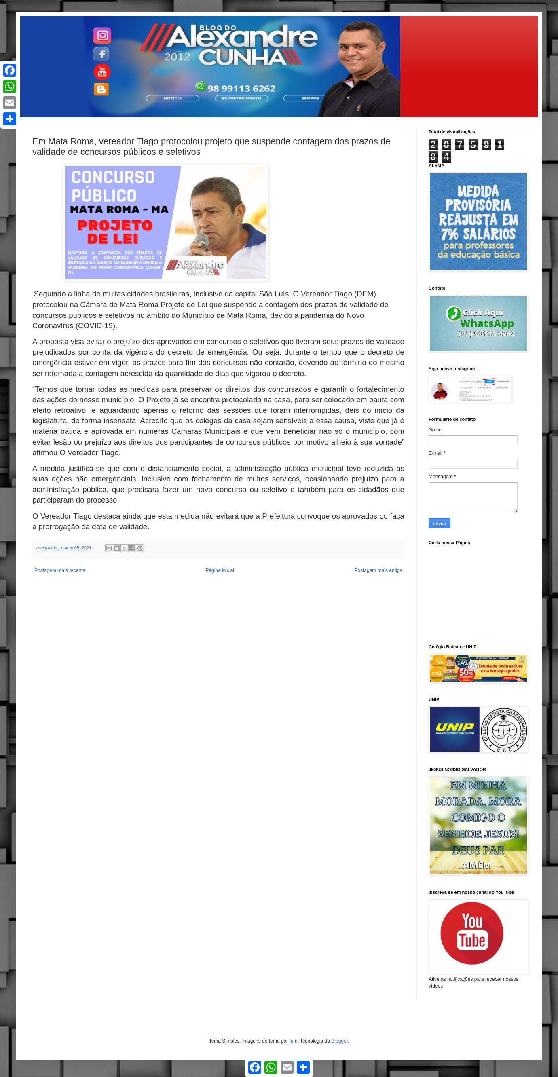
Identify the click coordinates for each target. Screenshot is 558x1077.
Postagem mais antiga (378, 570)
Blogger (339, 1041)
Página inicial (219, 570)
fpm (293, 1041)
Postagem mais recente (59, 570)
